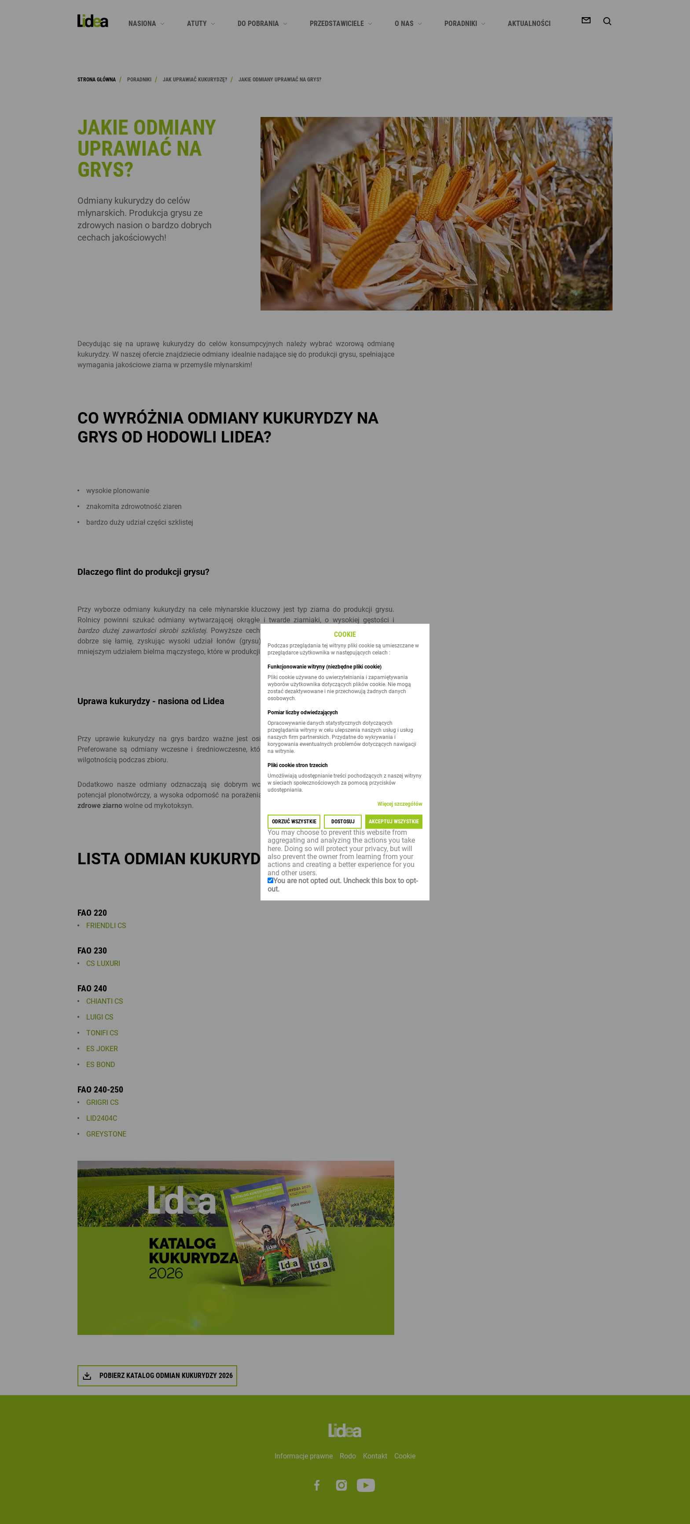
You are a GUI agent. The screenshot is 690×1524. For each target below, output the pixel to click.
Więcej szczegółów (400, 804)
